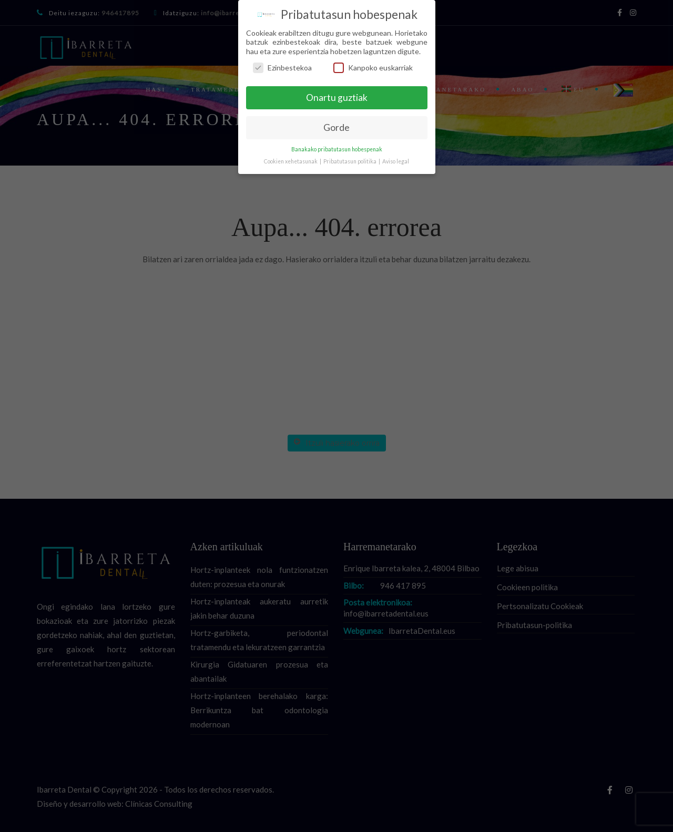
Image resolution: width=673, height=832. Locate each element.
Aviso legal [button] (395, 161)
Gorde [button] (336, 127)
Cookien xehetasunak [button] (291, 161)
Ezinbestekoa (282, 68)
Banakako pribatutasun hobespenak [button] (336, 149)
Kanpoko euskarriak (373, 68)
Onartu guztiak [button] (337, 97)
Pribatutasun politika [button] (350, 161)
